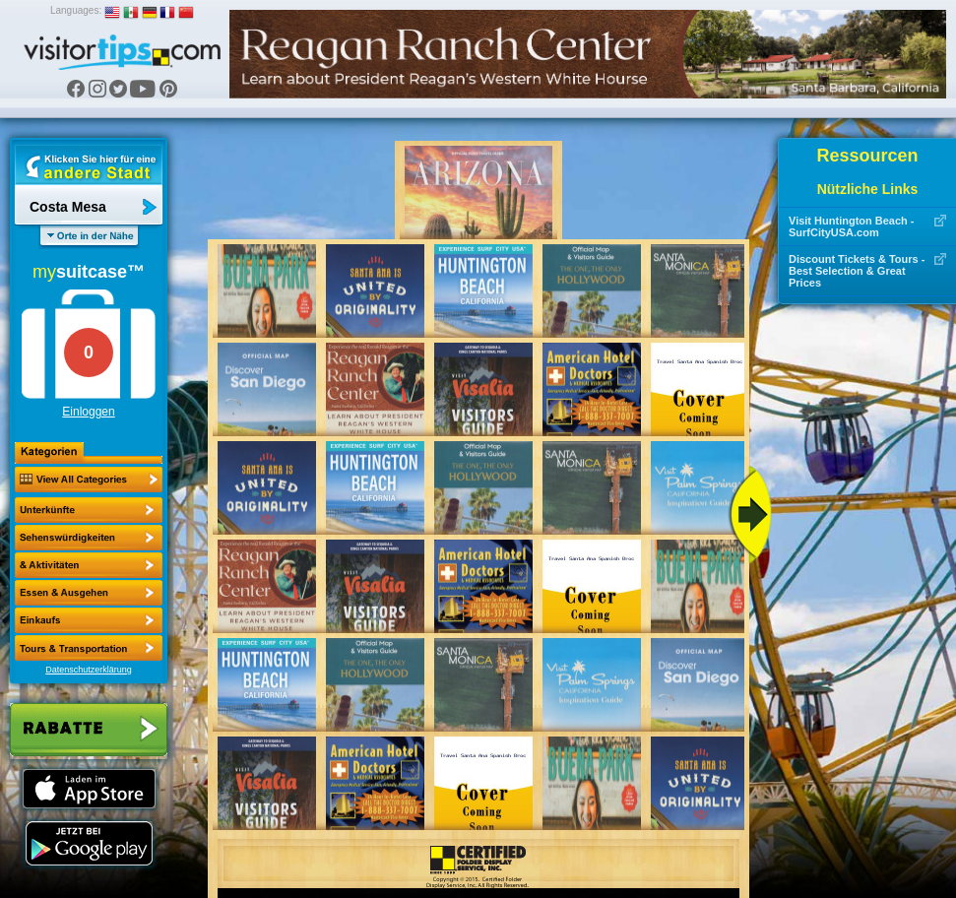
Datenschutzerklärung (88, 669)
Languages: (75, 10)
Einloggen (88, 411)
